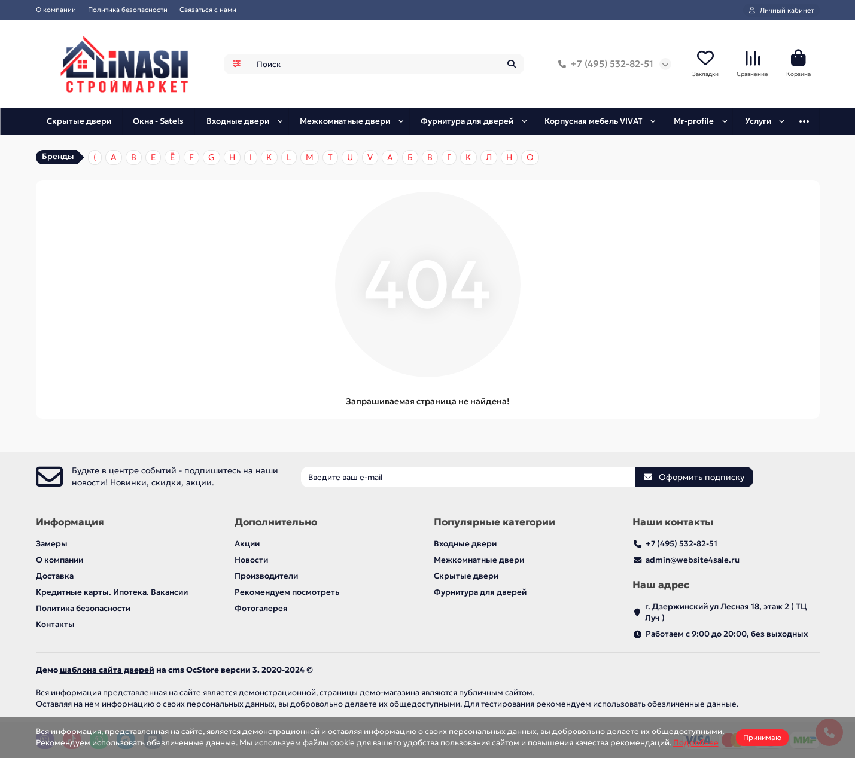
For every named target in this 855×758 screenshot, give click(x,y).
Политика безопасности (128, 9)
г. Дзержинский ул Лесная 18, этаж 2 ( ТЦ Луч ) (726, 612)
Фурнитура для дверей (467, 121)
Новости (251, 560)
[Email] (468, 477)
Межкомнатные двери (345, 121)
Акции (247, 544)
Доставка (55, 576)
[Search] (386, 64)
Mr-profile (694, 121)
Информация (70, 522)
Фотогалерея (261, 608)
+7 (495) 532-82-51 (603, 64)
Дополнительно (276, 522)
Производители (266, 576)
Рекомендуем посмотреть (287, 592)
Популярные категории (494, 522)
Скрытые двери (79, 121)
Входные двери (237, 121)
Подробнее (696, 743)
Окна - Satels (158, 121)
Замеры (52, 544)
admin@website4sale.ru (693, 560)
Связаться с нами (207, 9)
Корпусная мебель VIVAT (593, 121)
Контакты (55, 624)
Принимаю (762, 737)
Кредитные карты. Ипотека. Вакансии (112, 592)
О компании (56, 9)
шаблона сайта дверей (107, 670)
